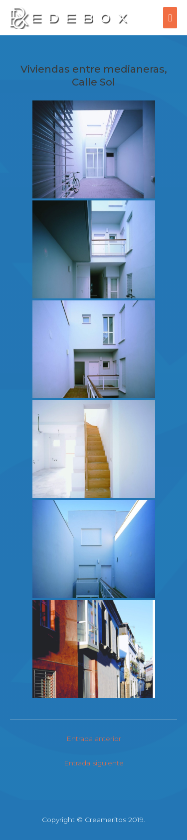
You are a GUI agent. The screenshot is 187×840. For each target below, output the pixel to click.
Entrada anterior (93, 739)
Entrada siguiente (94, 763)
